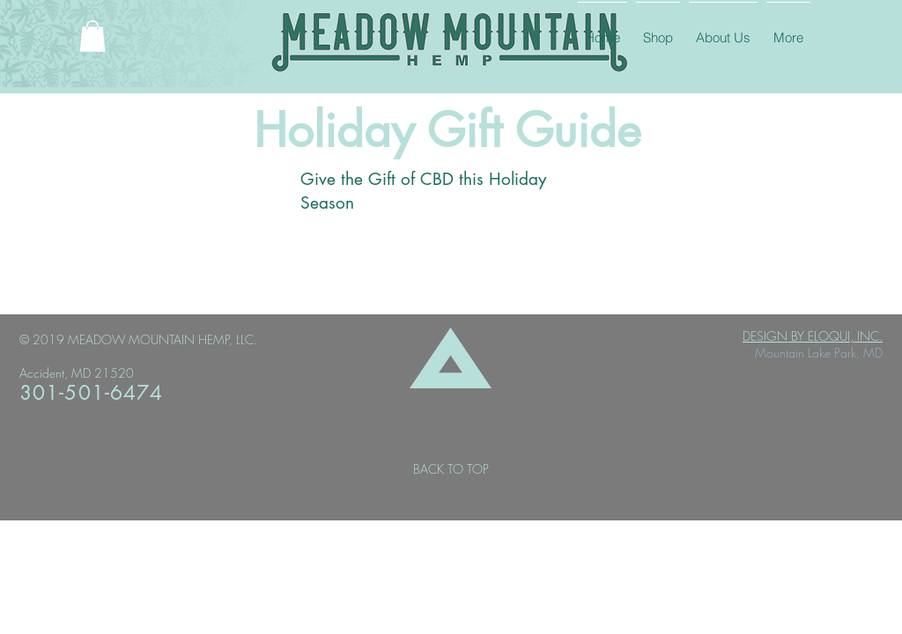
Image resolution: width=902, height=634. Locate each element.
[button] (92, 36)
